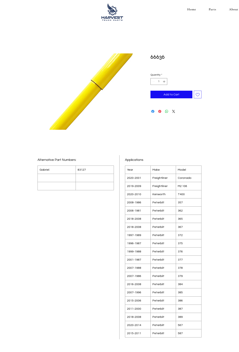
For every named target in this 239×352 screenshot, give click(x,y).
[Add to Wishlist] (197, 94)
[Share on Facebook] (153, 111)
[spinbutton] (159, 81)
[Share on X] (173, 111)
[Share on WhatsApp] (166, 111)
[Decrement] (153, 81)
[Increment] (164, 81)
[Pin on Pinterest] (160, 111)
